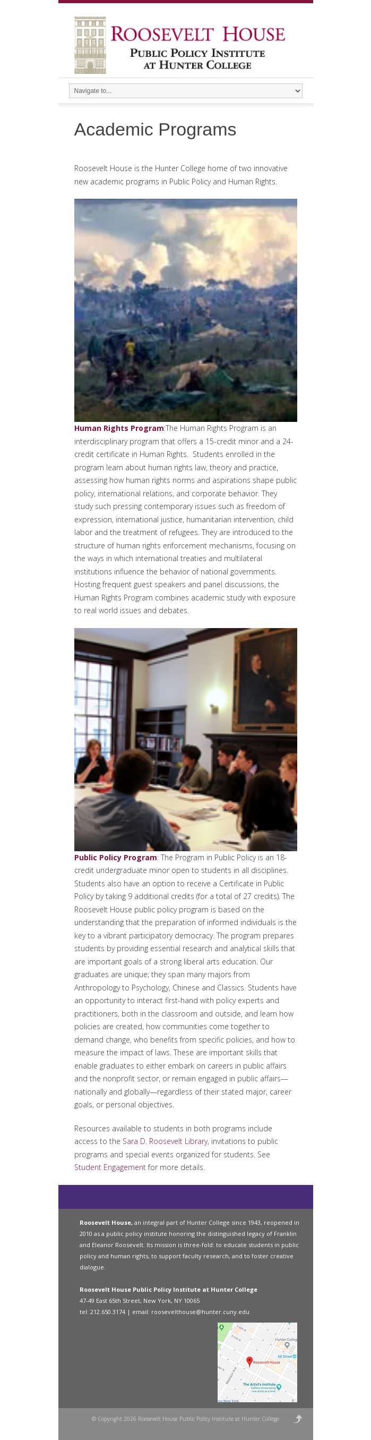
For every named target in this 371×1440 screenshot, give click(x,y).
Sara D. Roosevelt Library (165, 1141)
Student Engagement (110, 1167)
